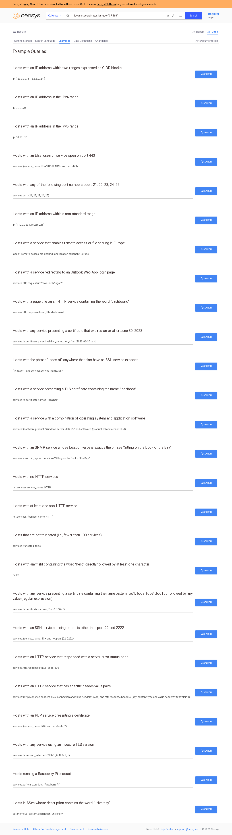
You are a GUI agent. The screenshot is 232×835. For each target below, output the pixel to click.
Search (206, 74)
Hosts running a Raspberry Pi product (42, 774)
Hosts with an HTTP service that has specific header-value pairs (62, 686)
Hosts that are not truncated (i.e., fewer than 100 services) (57, 535)
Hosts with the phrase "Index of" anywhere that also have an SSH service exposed (75, 360)
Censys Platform (106, 4)
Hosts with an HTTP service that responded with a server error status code (70, 657)
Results (19, 31)
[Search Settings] (68, 15)
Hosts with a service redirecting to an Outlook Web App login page (64, 272)
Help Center (166, 829)
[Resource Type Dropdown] (55, 15)
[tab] (19, 32)
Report (198, 31)
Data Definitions (83, 40)
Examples (64, 40)
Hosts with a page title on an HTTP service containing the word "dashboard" (71, 301)
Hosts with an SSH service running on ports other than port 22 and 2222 (68, 628)
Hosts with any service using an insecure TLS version (53, 745)
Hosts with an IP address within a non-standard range (54, 214)
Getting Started (23, 40)
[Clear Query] (168, 15)
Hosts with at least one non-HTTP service (45, 506)
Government (77, 829)
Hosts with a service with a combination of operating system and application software (79, 418)
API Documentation (207, 40)
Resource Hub (21, 829)
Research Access (98, 829)
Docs (212, 31)
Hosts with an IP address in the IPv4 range (45, 97)
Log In (211, 17)
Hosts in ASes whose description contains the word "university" (61, 803)
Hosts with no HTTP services (35, 477)
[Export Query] (181, 15)
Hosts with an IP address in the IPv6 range (45, 126)
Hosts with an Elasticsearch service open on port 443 (54, 155)
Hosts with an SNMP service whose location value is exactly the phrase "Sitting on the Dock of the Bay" (92, 447)
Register (213, 14)
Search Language (45, 40)
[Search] (119, 15)
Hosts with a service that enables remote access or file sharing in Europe (69, 243)
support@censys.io (187, 829)
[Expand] (173, 15)
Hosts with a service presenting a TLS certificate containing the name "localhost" (74, 389)
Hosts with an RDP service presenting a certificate (51, 715)
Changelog (101, 40)
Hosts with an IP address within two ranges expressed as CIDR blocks (67, 68)
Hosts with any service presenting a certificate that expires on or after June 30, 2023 (77, 331)
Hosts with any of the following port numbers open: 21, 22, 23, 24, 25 (66, 185)
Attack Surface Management (49, 829)
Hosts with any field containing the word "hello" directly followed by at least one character (81, 564)
